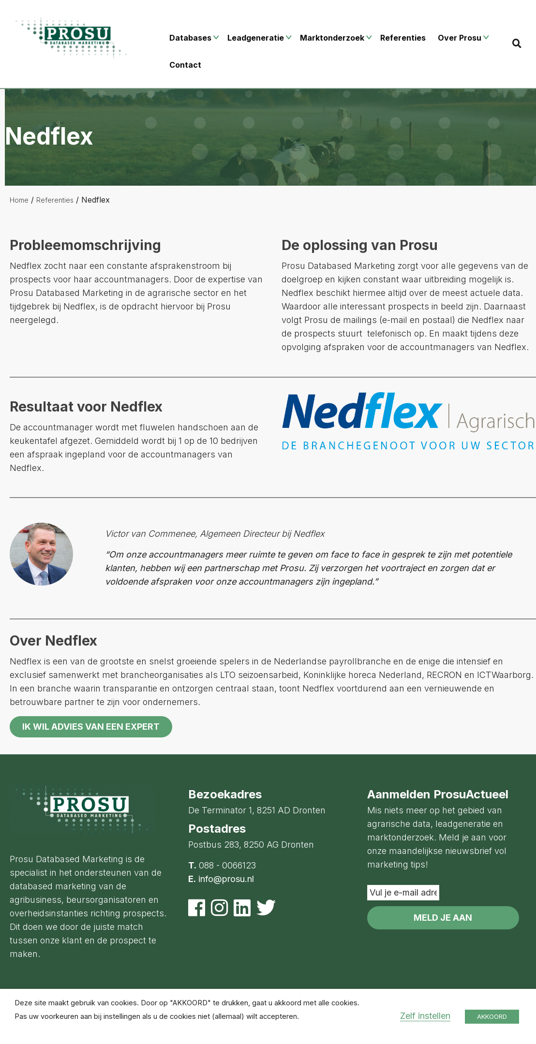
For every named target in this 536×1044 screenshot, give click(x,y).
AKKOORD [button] (492, 1016)
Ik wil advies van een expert (91, 726)
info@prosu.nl (226, 879)
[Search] (516, 43)
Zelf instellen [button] (425, 1016)
